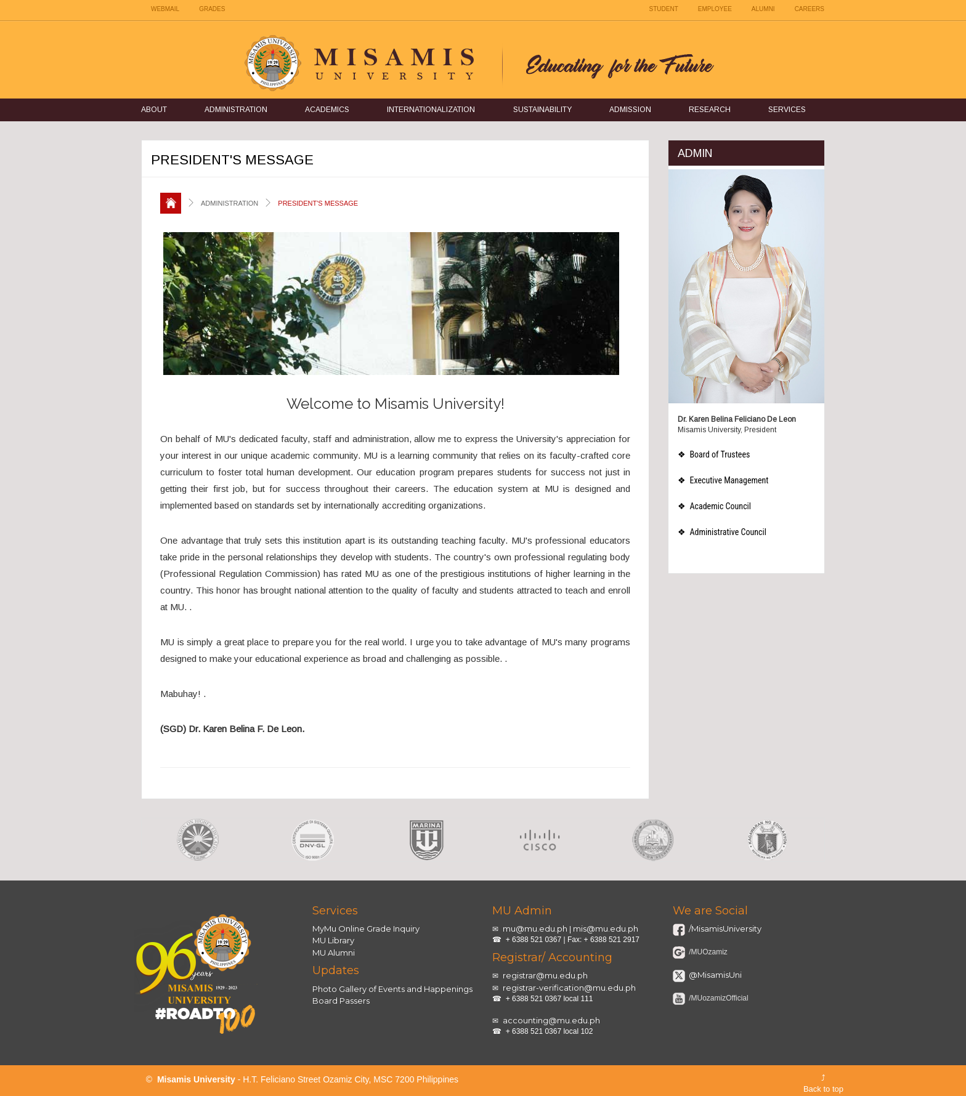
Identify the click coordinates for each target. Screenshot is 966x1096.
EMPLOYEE (715, 9)
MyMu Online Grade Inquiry (366, 928)
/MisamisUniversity (724, 928)
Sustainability (542, 109)
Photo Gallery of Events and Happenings (392, 989)
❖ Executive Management (723, 480)
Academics (327, 109)
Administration (236, 109)
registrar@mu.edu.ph (545, 975)
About (154, 109)
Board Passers (341, 1000)
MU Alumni (333, 952)
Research (710, 109)
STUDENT (663, 9)
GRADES (212, 9)
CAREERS (809, 9)
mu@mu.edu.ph (535, 928)
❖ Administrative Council (722, 532)
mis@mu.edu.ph (605, 928)
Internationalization (431, 109)
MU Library (333, 940)
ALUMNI (763, 9)
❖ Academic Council (714, 506)
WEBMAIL (165, 9)
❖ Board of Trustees (714, 454)
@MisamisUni (714, 975)
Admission (630, 109)
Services (787, 109)
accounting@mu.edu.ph (551, 1020)
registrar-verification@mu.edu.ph (569, 988)
